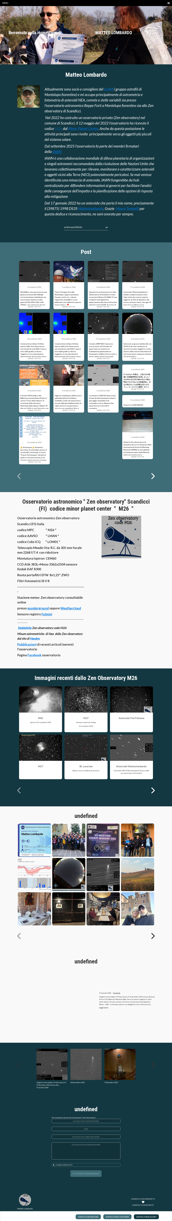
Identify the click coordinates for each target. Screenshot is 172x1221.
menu (5, 3)
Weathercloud (70, 608)
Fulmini (47, 614)
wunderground (38, 608)
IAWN (57, 151)
